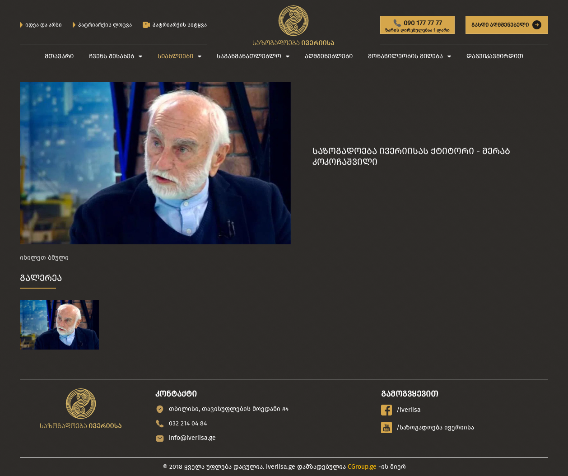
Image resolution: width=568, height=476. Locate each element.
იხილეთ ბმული (44, 257)
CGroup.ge (362, 467)
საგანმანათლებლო (249, 56)
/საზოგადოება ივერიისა (427, 427)
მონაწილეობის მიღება (405, 56)
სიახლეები (175, 56)
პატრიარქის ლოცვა (102, 25)
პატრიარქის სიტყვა (175, 25)
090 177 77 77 (417, 26)
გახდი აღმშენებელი (506, 24)
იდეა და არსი (41, 25)
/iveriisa (401, 410)
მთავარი (59, 56)
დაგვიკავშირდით (494, 56)
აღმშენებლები (329, 56)
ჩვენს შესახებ (111, 56)
